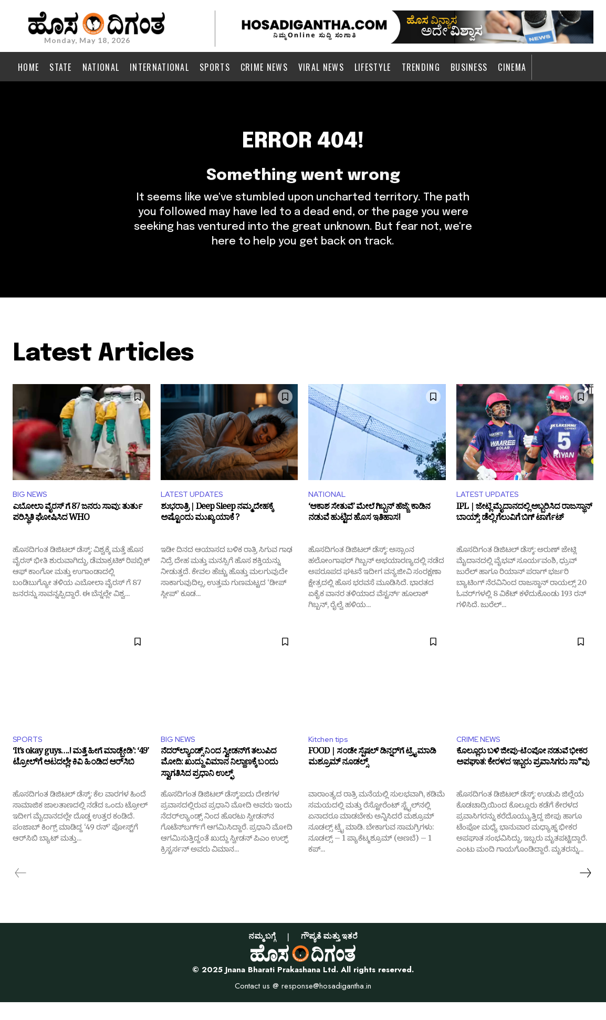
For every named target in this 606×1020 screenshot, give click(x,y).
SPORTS (29, 755)
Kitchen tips (331, 755)
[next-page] (585, 891)
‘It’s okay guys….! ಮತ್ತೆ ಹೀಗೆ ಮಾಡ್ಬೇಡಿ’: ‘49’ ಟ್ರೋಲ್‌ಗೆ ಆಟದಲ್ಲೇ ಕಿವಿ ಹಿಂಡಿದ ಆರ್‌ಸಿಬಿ (81, 777)
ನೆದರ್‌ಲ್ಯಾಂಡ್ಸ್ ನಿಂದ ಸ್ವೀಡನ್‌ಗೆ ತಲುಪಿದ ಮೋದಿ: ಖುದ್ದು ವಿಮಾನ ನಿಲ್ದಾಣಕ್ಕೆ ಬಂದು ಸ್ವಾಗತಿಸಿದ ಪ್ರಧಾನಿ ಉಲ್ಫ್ (219, 783)
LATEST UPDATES (195, 509)
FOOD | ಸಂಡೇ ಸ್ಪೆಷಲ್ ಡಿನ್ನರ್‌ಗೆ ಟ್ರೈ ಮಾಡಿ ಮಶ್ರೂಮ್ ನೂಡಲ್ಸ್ (372, 777)
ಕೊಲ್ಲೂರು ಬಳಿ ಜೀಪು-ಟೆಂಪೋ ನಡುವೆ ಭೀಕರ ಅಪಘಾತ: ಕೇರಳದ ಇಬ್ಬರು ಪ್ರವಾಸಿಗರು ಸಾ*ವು (522, 777)
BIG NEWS (32, 509)
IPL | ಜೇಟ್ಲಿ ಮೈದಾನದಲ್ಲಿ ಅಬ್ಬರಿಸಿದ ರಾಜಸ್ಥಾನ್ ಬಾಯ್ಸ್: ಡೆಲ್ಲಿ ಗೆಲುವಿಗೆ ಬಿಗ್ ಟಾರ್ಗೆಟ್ (524, 531)
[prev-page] (21, 891)
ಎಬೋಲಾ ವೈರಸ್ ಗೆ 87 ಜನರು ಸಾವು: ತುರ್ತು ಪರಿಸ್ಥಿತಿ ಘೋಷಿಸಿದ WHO (77, 531)
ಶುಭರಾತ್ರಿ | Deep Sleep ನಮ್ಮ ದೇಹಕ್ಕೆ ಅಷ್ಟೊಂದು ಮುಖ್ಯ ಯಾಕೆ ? (217, 531)
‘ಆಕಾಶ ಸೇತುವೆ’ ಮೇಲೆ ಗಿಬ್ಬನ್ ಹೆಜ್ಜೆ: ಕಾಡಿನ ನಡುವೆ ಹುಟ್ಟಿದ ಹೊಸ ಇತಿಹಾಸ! (369, 531)
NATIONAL (328, 509)
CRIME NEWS (480, 755)
